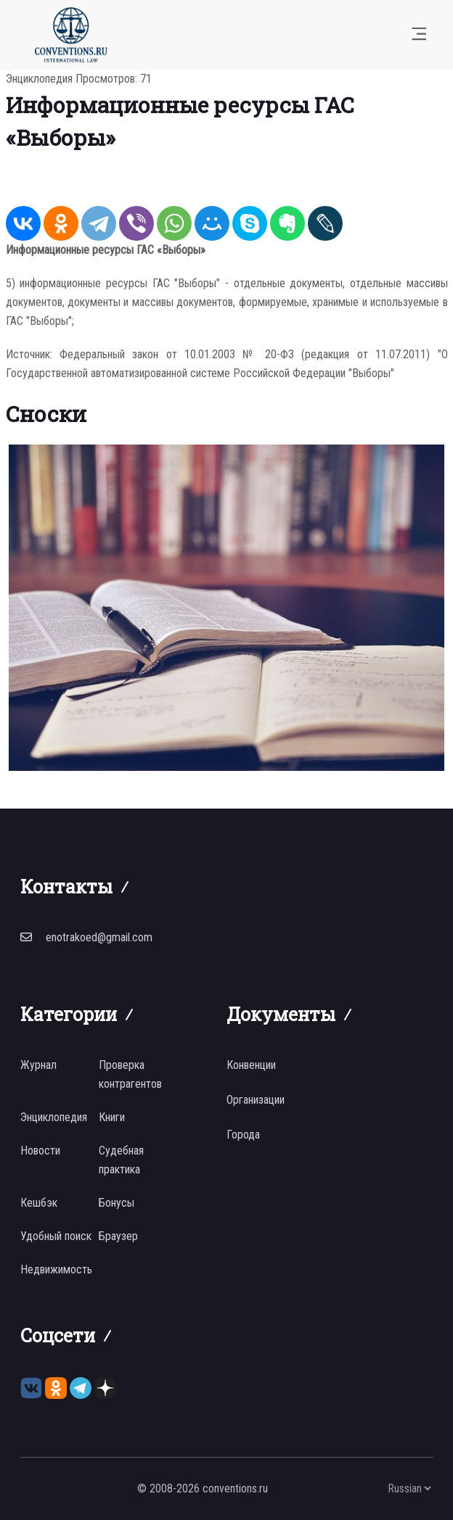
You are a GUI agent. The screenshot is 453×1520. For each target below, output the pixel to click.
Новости (40, 1150)
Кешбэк (38, 1203)
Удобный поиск (55, 1236)
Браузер (118, 1236)
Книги (112, 1117)
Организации (255, 1100)
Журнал (38, 1065)
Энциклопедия (39, 79)
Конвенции (251, 1065)
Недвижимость (56, 1269)
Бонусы (116, 1203)
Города (243, 1134)
